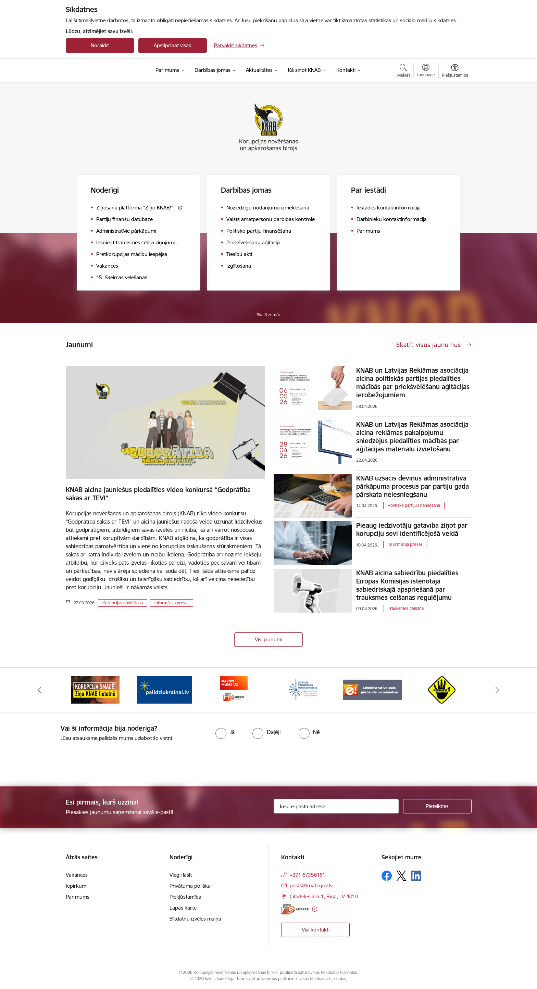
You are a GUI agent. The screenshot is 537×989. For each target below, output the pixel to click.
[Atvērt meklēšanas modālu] (403, 71)
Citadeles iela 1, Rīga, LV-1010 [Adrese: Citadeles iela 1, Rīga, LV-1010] (324, 896)
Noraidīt (100, 45)
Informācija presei (171, 602)
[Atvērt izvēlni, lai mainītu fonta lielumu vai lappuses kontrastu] (455, 71)
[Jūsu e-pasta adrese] (336, 806)
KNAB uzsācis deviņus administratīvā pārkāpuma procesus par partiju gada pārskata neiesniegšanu (412, 486)
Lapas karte (183, 907)
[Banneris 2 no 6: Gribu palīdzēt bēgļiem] (164, 689)
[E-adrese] (295, 909)
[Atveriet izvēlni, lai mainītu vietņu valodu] (425, 71)
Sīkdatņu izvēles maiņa (195, 918)
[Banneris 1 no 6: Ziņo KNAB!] (95, 689)
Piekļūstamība (185, 897)
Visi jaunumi (268, 639)
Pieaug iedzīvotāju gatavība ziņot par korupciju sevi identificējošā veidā (411, 529)
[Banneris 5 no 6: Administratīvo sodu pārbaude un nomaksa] (372, 689)
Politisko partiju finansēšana (414, 505)
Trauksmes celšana (406, 608)
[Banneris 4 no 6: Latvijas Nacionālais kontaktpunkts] (303, 689)
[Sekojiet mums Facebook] (387, 876)
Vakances (77, 875)
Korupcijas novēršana (122, 602)
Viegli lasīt (181, 875)
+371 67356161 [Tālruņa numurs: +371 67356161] (307, 875)
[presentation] (57, 761)
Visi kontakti (315, 929)
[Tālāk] (498, 690)
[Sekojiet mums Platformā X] (401, 876)
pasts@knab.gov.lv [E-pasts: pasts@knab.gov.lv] (311, 885)
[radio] (225, 732)
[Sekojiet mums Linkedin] (416, 876)
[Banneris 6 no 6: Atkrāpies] (441, 689)
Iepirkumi (76, 886)
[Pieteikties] (437, 806)
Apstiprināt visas (172, 45)
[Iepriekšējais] (40, 690)
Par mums (77, 897)
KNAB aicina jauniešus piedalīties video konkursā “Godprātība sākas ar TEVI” (158, 494)
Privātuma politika (190, 886)
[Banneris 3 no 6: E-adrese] (234, 689)
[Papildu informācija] (314, 909)
